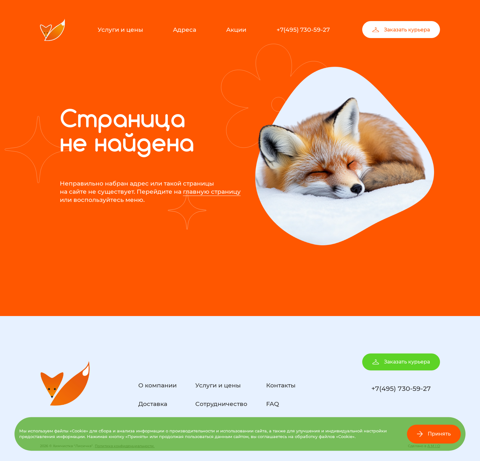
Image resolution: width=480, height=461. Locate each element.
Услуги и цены (120, 29)
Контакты (280, 385)
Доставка (152, 404)
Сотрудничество (221, 404)
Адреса (184, 29)
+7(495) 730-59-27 (303, 29)
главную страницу (212, 191)
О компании (157, 385)
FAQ (272, 404)
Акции (236, 29)
